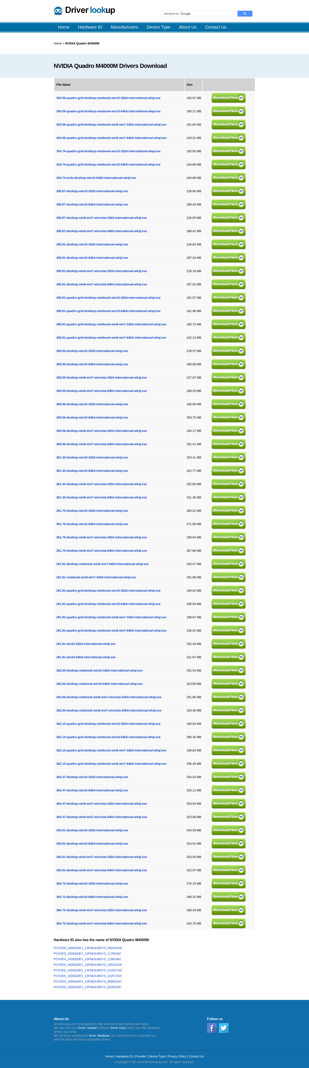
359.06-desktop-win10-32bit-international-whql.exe (92, 404)
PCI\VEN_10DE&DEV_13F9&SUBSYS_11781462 (87, 953)
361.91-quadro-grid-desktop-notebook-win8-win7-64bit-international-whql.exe (111, 630)
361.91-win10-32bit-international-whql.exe (86, 644)
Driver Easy (118, 1028)
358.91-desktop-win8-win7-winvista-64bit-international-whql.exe (101, 284)
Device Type (157, 1056)
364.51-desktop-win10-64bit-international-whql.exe (92, 843)
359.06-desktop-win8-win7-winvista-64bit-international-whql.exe (101, 444)
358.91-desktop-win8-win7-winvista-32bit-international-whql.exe (101, 271)
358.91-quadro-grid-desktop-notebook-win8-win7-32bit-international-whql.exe (111, 324)
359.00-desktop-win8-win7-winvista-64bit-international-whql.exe (101, 391)
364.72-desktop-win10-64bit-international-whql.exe (92, 897)
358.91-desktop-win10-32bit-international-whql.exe (92, 244)
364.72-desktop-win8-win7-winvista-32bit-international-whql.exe (101, 910)
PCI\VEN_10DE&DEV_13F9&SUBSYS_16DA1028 (88, 964)
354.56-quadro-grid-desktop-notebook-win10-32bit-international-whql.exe (108, 98)
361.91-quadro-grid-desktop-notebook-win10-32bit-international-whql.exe (108, 590)
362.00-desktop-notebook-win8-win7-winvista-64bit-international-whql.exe (109, 710)
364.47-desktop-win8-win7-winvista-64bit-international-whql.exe (101, 817)
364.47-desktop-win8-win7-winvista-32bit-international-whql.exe (101, 803)
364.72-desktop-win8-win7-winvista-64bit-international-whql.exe (101, 923)
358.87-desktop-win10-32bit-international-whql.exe (92, 191)
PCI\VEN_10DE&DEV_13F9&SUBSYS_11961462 (87, 959)
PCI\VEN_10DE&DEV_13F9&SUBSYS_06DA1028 (88, 948)
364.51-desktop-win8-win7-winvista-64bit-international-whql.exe (101, 870)
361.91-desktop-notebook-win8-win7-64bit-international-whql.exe (102, 564)
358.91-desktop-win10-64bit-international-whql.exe (92, 257)
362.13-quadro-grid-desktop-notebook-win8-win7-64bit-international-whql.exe (111, 763)
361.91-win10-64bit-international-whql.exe (86, 657)
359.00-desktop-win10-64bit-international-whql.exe (92, 364)
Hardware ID (124, 1056)
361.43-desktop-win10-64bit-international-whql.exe (92, 470)
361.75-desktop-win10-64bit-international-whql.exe (92, 524)
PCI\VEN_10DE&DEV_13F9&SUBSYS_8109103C (87, 987)
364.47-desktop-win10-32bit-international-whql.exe (92, 777)
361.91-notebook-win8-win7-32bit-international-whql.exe (96, 577)
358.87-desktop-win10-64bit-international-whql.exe (92, 204)
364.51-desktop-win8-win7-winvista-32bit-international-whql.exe (101, 857)
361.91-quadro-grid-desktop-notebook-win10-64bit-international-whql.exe (108, 604)
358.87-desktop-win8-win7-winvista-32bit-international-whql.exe (101, 217)
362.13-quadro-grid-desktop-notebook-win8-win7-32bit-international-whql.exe (111, 750)
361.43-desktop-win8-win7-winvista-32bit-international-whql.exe (101, 484)
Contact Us (196, 1056)
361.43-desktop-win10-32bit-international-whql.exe (92, 457)
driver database (99, 1035)
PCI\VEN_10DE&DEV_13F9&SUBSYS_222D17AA (88, 970)
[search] (198, 14)
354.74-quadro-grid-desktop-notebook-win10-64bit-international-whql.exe (108, 164)
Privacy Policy (177, 1056)
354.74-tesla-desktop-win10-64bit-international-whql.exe (96, 178)
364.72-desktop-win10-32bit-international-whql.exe (92, 883)
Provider (140, 1056)
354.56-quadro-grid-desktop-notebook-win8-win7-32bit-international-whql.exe (111, 124)
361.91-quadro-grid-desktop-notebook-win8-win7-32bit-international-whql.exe (111, 617)
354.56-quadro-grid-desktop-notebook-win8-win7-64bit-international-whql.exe (111, 138)
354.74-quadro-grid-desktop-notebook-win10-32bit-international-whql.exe (108, 151)
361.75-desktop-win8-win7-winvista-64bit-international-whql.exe (101, 550)
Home (58, 43)
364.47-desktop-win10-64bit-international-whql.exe (92, 790)
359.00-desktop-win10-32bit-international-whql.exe (92, 351)
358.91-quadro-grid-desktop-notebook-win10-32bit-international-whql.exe (108, 297)
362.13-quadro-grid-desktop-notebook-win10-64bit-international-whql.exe (108, 737)
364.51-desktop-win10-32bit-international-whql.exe (92, 830)
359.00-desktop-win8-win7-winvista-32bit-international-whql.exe (101, 377)
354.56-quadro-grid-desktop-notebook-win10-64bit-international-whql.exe (108, 111)
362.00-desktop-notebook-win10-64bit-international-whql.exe (99, 684)
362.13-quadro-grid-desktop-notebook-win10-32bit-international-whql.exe (108, 723)
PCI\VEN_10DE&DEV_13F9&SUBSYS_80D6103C (88, 981)
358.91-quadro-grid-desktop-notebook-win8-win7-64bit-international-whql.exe (111, 337)
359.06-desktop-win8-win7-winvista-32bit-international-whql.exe (101, 431)
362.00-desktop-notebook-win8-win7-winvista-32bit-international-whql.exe (109, 697)
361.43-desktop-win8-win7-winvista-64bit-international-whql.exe (101, 497)
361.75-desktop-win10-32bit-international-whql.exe (92, 510)
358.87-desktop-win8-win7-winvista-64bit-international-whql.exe (101, 231)
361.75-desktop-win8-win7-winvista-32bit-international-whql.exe (101, 537)
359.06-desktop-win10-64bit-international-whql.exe (92, 417)
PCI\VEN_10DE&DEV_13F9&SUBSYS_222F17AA (88, 976)
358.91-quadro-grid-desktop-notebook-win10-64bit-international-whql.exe (108, 311)
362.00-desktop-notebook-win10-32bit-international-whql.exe (99, 670)
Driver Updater (87, 1028)
